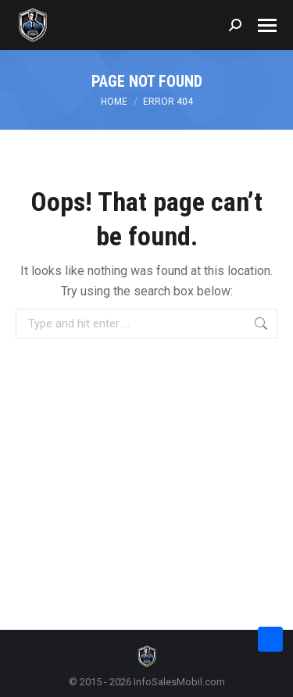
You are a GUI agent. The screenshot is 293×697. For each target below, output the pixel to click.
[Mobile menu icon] (267, 25)
